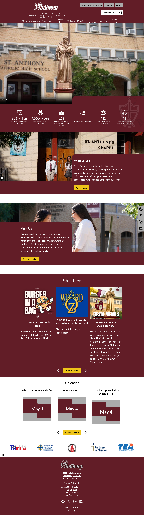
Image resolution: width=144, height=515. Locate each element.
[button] (24, 20)
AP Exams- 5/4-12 (72, 390)
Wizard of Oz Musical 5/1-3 (38, 390)
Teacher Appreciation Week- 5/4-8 (106, 392)
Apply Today (81, 188)
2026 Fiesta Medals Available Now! (106, 324)
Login (72, 510)
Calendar (72, 383)
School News (72, 280)
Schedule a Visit (30, 259)
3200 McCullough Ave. (72, 473)
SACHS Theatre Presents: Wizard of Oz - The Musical (72, 322)
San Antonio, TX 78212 (72, 476)
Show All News (72, 370)
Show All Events (72, 432)
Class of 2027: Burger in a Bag (37, 324)
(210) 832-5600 (75, 478)
